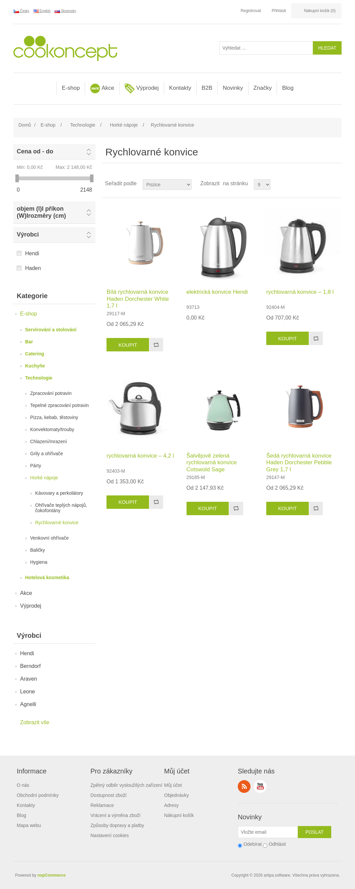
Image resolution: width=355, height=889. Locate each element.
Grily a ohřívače (46, 453)
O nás (23, 785)
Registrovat (251, 10)
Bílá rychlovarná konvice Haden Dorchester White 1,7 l (137, 299)
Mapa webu (29, 825)
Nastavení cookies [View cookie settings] (109, 835)
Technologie (38, 378)
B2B (207, 88)
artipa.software (277, 875)
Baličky (37, 550)
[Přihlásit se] (268, 832)
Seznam (336, 183)
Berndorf (30, 666)
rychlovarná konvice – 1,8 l (300, 292)
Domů (24, 125)
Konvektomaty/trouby (52, 429)
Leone (27, 691)
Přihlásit (279, 10)
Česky (21, 11)
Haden (33, 268)
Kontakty (180, 88)
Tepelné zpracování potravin (59, 405)
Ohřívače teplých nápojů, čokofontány (61, 507)
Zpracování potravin (51, 393)
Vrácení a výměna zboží (115, 815)
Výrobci (28, 234)
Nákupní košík (179, 815)
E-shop (71, 88)
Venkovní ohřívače (49, 538)
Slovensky (65, 11)
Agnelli (28, 704)
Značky (263, 88)
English (42, 11)
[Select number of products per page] (262, 184)
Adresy (171, 805)
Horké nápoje (44, 477)
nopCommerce (52, 875)
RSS (244, 786)
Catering (34, 353)
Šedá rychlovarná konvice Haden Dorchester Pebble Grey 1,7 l (299, 463)
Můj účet (173, 785)
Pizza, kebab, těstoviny (54, 417)
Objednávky (176, 795)
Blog (287, 88)
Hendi (32, 253)
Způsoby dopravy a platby (117, 825)
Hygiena (38, 562)
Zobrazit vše (34, 722)
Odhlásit (277, 844)
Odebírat (252, 844)
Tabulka (324, 183)
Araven (28, 679)
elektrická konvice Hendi (217, 292)
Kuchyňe (35, 365)
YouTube (260, 786)
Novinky (233, 88)
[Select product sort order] (167, 184)
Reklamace (102, 805)
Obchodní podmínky (38, 795)
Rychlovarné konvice (56, 522)
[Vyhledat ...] (266, 48)
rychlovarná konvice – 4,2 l (140, 456)
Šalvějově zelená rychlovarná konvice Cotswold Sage (212, 463)
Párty (35, 465)
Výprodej (142, 88)
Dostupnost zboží (108, 795)
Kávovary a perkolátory (59, 493)
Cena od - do (35, 151)
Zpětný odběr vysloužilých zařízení (126, 785)
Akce (102, 88)
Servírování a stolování (50, 329)
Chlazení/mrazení (48, 441)
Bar (29, 341)
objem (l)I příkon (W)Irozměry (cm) (41, 212)
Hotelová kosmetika (47, 577)
